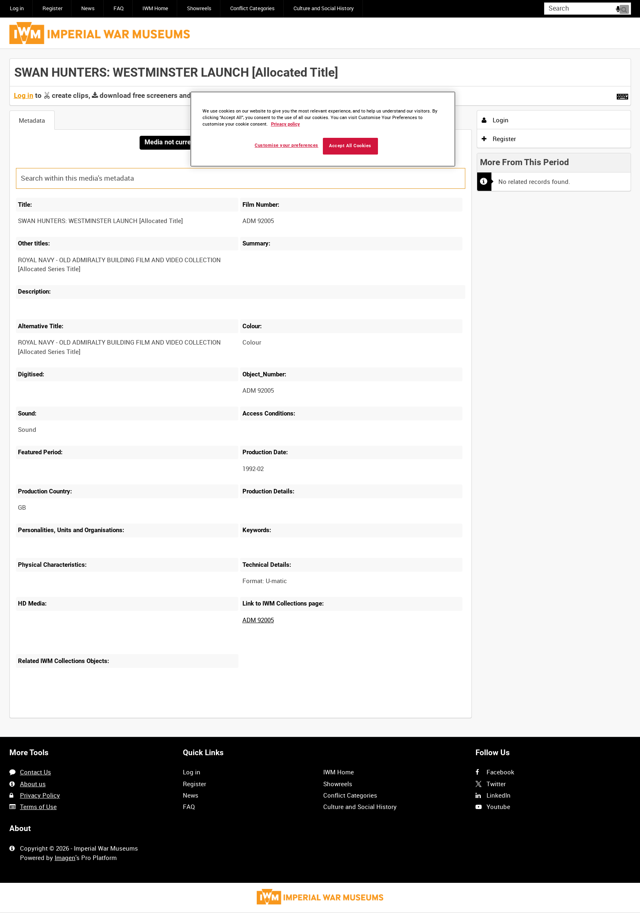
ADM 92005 (258, 620)
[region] (323, 129)
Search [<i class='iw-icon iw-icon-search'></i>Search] (626, 8)
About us (33, 784)
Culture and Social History (323, 8)
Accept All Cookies (350, 145)
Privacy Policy (40, 795)
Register (52, 8)
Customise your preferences (286, 145)
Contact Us (35, 772)
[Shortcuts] (622, 95)
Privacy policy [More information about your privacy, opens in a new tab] (285, 124)
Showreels (199, 8)
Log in (17, 8)
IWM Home (155, 8)
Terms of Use (38, 806)
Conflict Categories (252, 8)
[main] (320, 393)
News (88, 8)
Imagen (65, 857)
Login (495, 120)
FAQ (118, 8)
